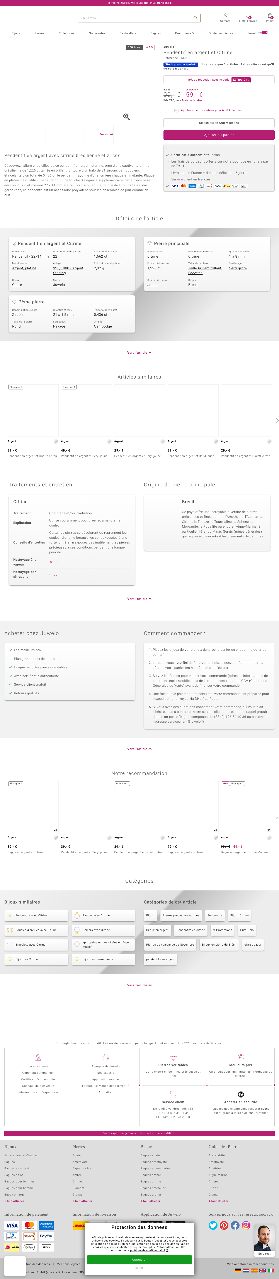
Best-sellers (128, 33)
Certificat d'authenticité (38, 1079)
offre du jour (252, 971)
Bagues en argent (16, 1169)
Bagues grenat (151, 1195)
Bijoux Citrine (239, 942)
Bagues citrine (151, 1182)
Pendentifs (215, 942)
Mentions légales (68, 1264)
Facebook (235, 1225)
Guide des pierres (221, 33)
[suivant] (277, 447)
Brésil (193, 311)
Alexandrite (217, 1155)
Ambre (77, 1175)
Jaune (152, 311)
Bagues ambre (151, 1175)
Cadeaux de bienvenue (38, 1086)
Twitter (213, 1225)
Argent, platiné (24, 294)
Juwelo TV (257, 33)
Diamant (79, 1188)
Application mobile (105, 1079)
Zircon (17, 341)
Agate (77, 1155)
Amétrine (215, 1169)
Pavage (59, 353)
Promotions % (184, 33)
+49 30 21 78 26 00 (176, 1117)
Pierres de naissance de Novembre (170, 971)
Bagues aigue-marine (156, 1169)
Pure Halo (247, 957)
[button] (225, 18)
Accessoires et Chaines (21, 1155)
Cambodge (103, 353)
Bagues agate (150, 1155)
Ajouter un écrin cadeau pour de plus (209, 109)
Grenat (77, 1195)
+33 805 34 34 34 (176, 1113)
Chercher (196, 18)
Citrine (152, 283)
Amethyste (80, 1162)
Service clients (38, 1066)
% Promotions (222, 957)
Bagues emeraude (153, 1188)
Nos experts (105, 1073)
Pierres (39, 33)
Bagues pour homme (19, 1188)
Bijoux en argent (157, 957)
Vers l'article (137, 379)
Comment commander (38, 1073)
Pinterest (224, 1225)
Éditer (140, 1268)
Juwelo (59, 311)
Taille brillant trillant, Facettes (205, 297)
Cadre (17, 311)
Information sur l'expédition (38, 1092)
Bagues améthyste (154, 1162)
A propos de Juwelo (106, 1066)
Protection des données (33, 1264)
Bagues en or (13, 1175)
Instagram (246, 1225)
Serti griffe (238, 294)
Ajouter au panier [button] (219, 135)
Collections (67, 33)
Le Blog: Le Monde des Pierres (103, 1086)
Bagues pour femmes (19, 1182)
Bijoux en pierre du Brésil (219, 971)
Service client (173, 1102)
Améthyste (216, 1162)
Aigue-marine (82, 1169)
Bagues (156, 33)
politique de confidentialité (147, 1251)
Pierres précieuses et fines (181, 942)
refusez (125, 1244)
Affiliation (106, 1092)
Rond (16, 353)
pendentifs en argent (160, 986)
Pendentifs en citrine (191, 957)
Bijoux (16, 33)
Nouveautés (97, 33)
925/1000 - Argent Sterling (68, 297)
